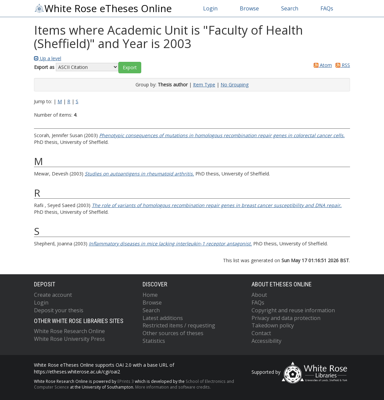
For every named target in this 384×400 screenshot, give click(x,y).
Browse (249, 8)
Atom (321, 65)
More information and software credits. (173, 387)
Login (210, 8)
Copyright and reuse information (293, 310)
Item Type (204, 84)
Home (150, 294)
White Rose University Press (69, 339)
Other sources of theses (173, 333)
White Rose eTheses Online (103, 8)
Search (289, 8)
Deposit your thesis (58, 310)
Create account (53, 294)
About (259, 294)
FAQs (326, 8)
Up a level (47, 58)
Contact (261, 333)
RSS (341, 65)
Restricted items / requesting (179, 325)
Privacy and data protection (286, 318)
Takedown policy (273, 325)
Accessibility (266, 341)
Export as (44, 67)
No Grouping (234, 84)
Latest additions (163, 318)
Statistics (154, 341)
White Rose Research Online (69, 331)
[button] (129, 67)
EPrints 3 (125, 381)
